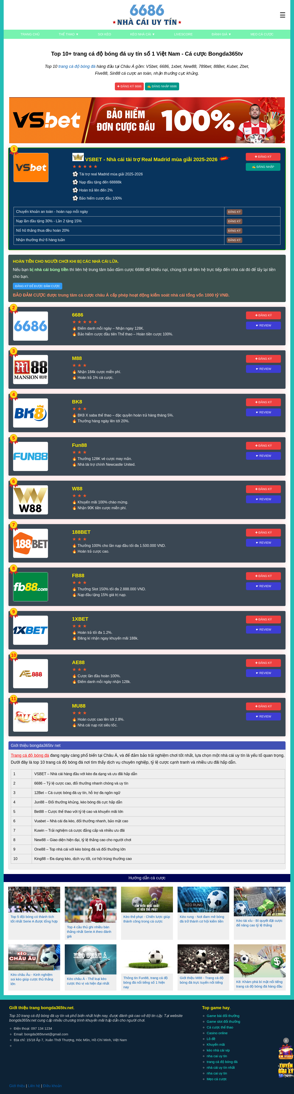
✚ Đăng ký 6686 (129, 86)
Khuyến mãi (216, 1044)
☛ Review (263, 325)
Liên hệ (34, 1086)
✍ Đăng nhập (263, 167)
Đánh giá (221, 34)
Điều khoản (52, 1086)
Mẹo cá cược (262, 34)
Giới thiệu (17, 1086)
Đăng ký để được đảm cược (37, 286)
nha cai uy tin (217, 1056)
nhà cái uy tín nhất (221, 1067)
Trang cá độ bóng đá (30, 755)
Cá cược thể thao (220, 1027)
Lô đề (211, 1039)
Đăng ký (234, 212)
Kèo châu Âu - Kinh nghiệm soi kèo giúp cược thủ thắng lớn (32, 979)
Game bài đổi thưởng (223, 1016)
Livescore (183, 34)
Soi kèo (104, 34)
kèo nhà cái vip (218, 1050)
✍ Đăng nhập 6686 (162, 86)
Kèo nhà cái (142, 34)
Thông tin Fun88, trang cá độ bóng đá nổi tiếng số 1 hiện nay (145, 982)
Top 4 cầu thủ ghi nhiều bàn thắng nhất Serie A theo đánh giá (89, 931)
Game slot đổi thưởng (223, 1021)
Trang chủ (30, 34)
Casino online (217, 1033)
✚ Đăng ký (263, 156)
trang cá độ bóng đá (76, 66)
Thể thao (69, 34)
